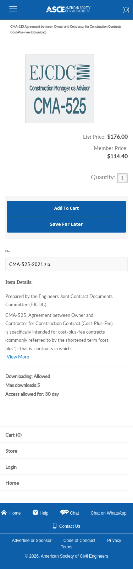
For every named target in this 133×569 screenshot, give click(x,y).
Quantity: (104, 177)
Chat (74, 513)
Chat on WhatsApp (109, 513)
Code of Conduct (79, 540)
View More (18, 357)
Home (11, 513)
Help (41, 513)
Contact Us (66, 526)
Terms (66, 546)
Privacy (114, 540)
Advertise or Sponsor (31, 540)
